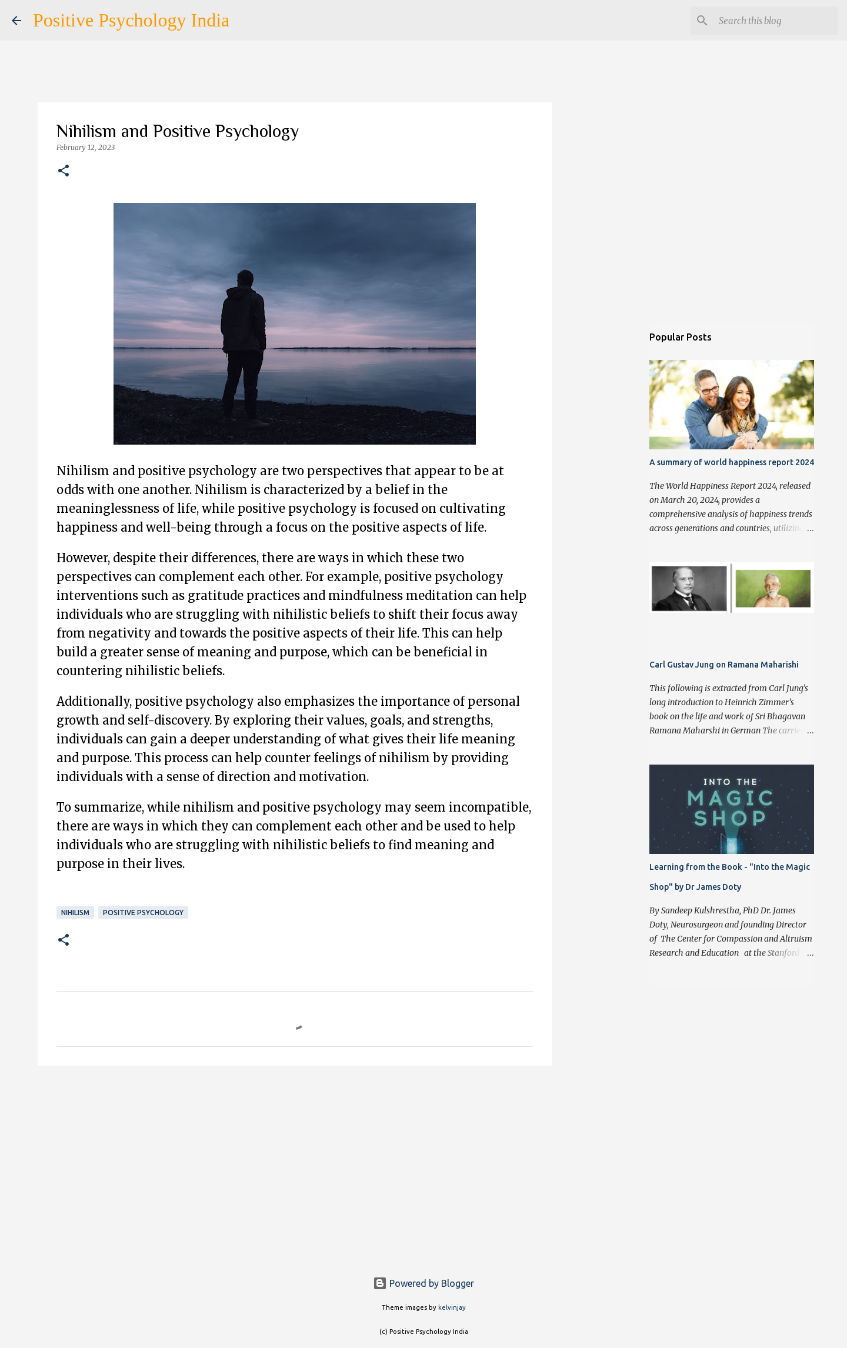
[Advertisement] (294, 1165)
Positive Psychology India (131, 20)
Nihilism (75, 912)
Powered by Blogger (423, 1283)
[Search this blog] (776, 20)
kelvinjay (452, 1307)
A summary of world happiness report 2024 (731, 462)
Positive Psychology (143, 912)
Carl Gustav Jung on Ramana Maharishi (724, 664)
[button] (63, 171)
